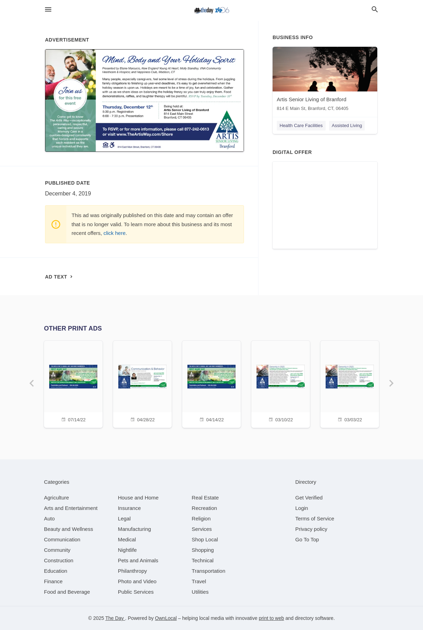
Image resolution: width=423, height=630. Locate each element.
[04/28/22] (142, 383)
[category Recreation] (204, 508)
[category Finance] (53, 581)
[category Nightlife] (127, 550)
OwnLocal (166, 618)
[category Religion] (201, 518)
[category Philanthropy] (132, 571)
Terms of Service (314, 518)
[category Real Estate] (205, 498)
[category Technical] (203, 560)
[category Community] (57, 550)
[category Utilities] (200, 592)
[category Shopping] (203, 550)
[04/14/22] (211, 383)
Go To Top (307, 539)
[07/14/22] (73, 383)
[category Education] (55, 571)
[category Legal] (124, 518)
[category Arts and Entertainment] (70, 508)
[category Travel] (199, 581)
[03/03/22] (350, 383)
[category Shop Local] (205, 539)
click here (114, 233)
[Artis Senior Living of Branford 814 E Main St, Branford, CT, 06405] (325, 80)
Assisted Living (347, 125)
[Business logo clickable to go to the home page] (211, 10)
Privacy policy (311, 529)
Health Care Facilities (301, 125)
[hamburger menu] (48, 9)
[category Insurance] (129, 508)
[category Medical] (127, 539)
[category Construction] (58, 560)
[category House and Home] (138, 498)
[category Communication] (62, 539)
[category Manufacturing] (134, 529)
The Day (115, 618)
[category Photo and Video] (137, 581)
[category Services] (202, 529)
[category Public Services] (136, 592)
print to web (271, 618)
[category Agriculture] (56, 498)
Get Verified (308, 498)
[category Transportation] (208, 571)
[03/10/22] (280, 383)
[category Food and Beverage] (67, 592)
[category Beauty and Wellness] (68, 529)
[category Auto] (49, 518)
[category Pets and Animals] (138, 560)
